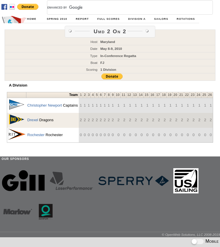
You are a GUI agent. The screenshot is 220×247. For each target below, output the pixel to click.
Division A (137, 18)
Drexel (32, 120)
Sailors (161, 18)
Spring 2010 (57, 18)
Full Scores (108, 18)
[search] (123, 7)
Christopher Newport (44, 105)
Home (31, 18)
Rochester (35, 135)
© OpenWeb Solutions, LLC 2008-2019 (191, 234)
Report (82, 18)
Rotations (186, 18)
